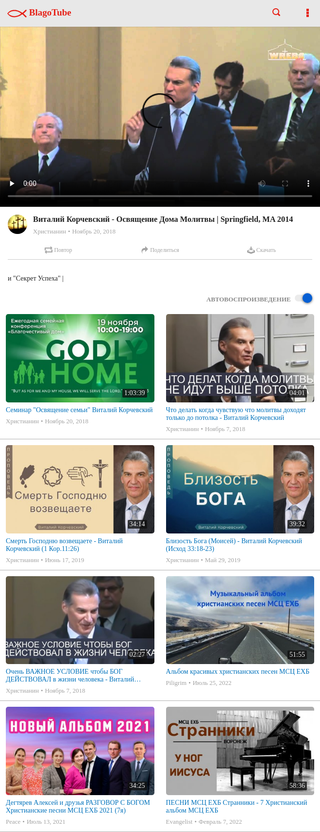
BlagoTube (39, 12)
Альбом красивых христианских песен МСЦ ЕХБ (238, 671)
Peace (13, 821)
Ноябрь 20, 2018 (93, 231)
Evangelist (179, 821)
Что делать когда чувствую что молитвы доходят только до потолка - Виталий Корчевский (236, 413)
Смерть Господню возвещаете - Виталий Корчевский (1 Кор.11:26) (64, 544)
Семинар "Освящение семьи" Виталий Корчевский (79, 410)
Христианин (49, 231)
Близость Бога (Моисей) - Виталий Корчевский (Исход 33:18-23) (234, 544)
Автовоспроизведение (259, 299)
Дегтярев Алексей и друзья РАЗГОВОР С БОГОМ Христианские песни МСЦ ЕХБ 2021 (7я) (78, 806)
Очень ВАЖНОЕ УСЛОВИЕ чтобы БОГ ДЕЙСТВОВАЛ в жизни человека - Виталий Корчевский (70, 675)
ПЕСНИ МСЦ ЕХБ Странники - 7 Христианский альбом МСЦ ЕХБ (236, 806)
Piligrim (176, 682)
